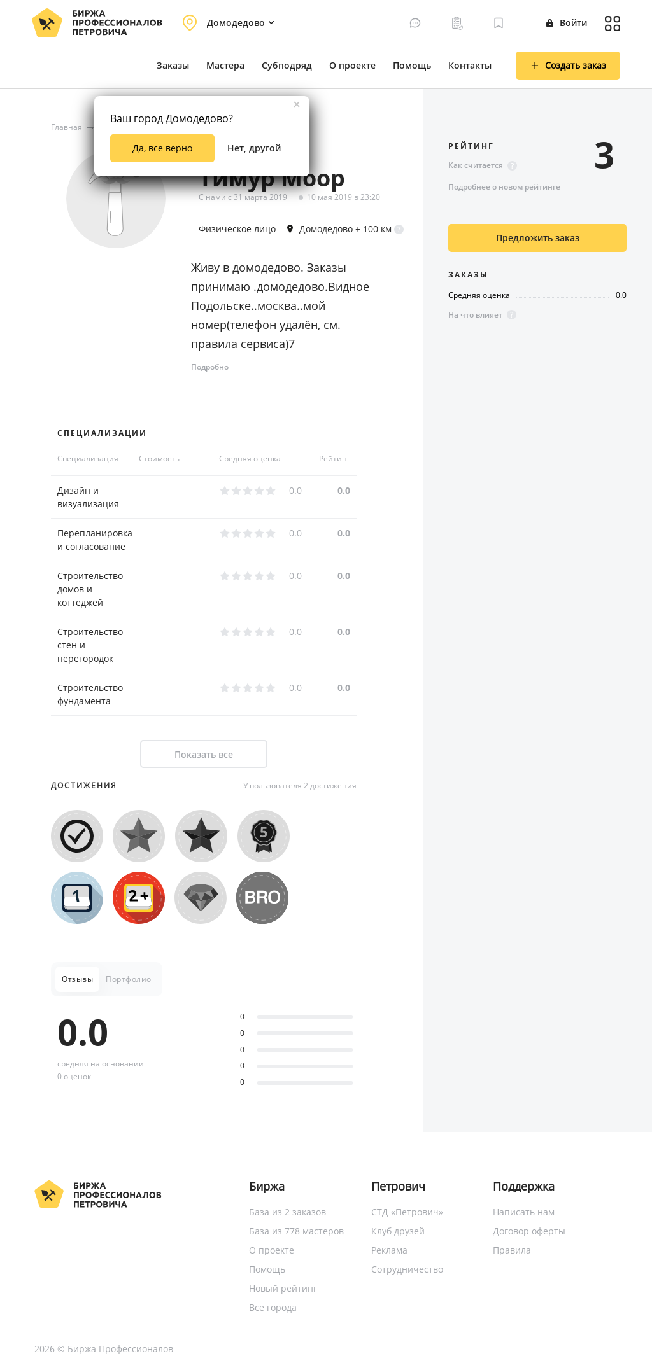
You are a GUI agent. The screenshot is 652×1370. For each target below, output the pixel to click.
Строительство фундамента (90, 694)
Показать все (203, 754)
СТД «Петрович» (407, 1212)
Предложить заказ (537, 238)
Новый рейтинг (283, 1288)
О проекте (352, 65)
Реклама (389, 1250)
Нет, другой (254, 148)
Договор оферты (529, 1231)
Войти (566, 23)
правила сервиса (238, 343)
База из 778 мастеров (296, 1231)
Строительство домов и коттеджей (90, 589)
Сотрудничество (407, 1269)
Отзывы (77, 979)
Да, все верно (162, 148)
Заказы (173, 65)
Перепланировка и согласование (94, 539)
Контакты (470, 65)
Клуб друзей (398, 1231)
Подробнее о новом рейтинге (504, 186)
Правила (512, 1250)
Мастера (225, 65)
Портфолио (129, 979)
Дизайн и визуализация (88, 497)
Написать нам (524, 1212)
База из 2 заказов (287, 1212)
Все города (273, 1307)
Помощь (412, 65)
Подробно (210, 366)
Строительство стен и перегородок (90, 645)
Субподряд (287, 65)
